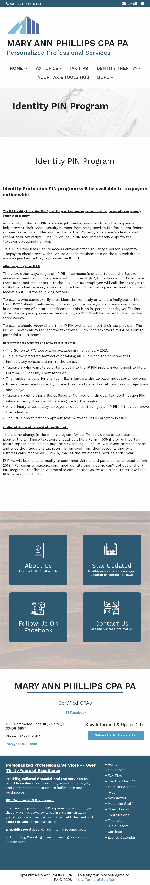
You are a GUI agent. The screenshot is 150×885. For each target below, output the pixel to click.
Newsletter (117, 798)
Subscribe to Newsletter (116, 735)
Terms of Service (99, 879)
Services (115, 832)
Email (129, 4)
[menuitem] (18, 67)
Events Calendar (121, 837)
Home (16, 68)
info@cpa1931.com (21, 744)
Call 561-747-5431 (23, 4)
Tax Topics (45, 68)
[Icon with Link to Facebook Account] (142, 4)
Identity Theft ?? (116, 68)
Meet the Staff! (120, 803)
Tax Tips (78, 68)
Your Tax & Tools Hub (63, 77)
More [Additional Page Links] (103, 77)
